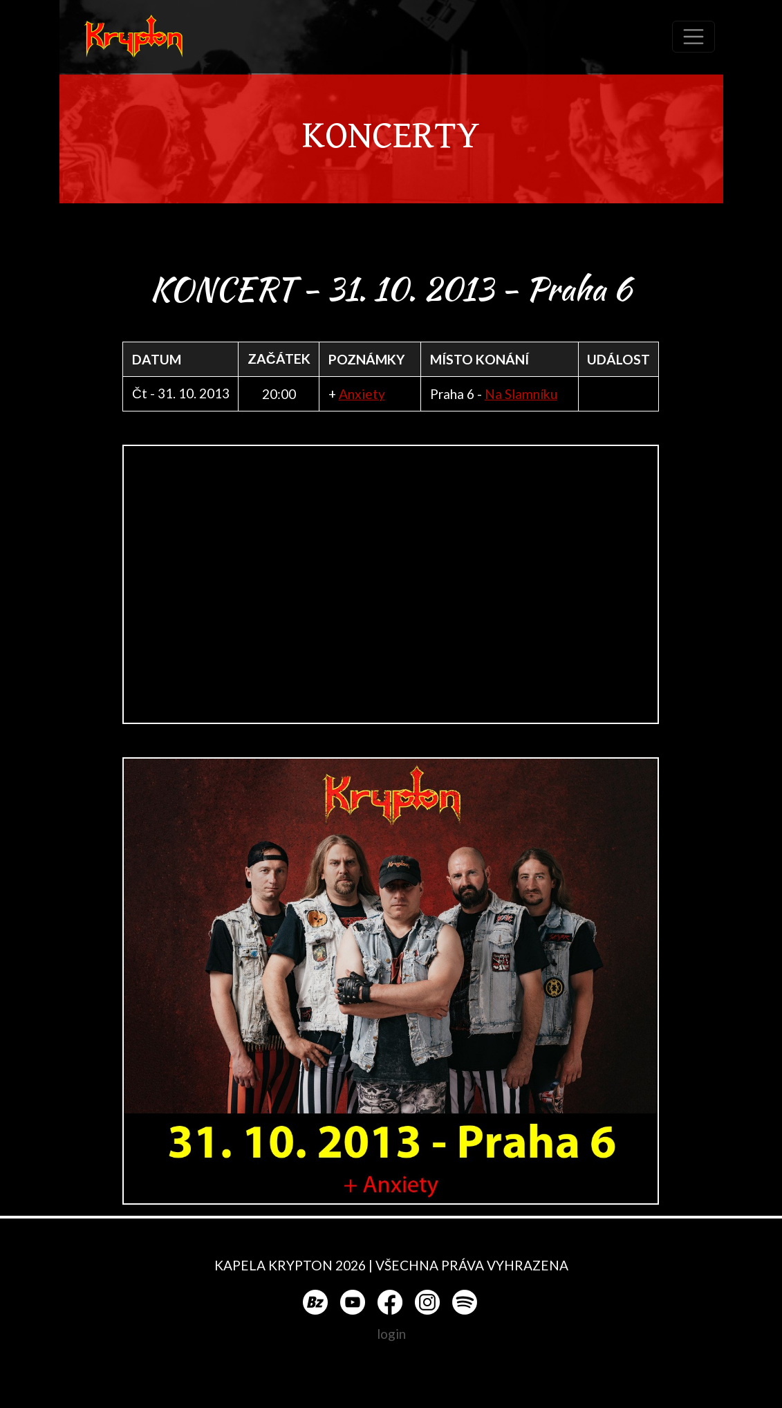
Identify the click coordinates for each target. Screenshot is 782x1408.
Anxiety (362, 394)
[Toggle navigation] (693, 37)
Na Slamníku (521, 394)
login (391, 1334)
